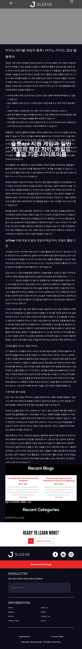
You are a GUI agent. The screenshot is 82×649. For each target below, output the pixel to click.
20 (23, 502)
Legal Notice (24, 636)
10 (21, 502)
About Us (44, 608)
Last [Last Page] (29, 502)
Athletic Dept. (13, 621)
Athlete (11, 616)
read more (23, 497)
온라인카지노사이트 (15, 518)
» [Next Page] (27, 502)
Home (10, 608)
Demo (43, 621)
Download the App (41, 564)
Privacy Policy (57, 636)
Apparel (11, 612)
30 (25, 502)
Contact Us (45, 616)
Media (43, 612)
